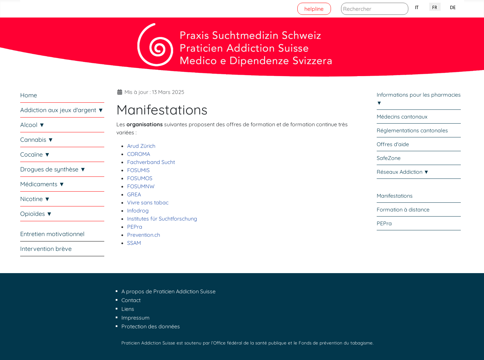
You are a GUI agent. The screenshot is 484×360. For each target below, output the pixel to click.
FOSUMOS (139, 178)
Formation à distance (403, 209)
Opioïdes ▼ (36, 214)
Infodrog (138, 210)
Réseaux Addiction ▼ (403, 171)
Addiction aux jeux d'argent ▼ (62, 110)
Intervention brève (46, 249)
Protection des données (150, 326)
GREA (134, 194)
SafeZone (389, 158)
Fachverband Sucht (151, 162)
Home (28, 95)
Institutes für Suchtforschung (162, 218)
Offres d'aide (393, 144)
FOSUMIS (138, 170)
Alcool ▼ (32, 125)
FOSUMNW (140, 186)
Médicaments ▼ (42, 184)
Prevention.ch (143, 234)
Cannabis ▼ (37, 139)
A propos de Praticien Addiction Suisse (168, 291)
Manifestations (395, 195)
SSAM (134, 242)
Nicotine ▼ (35, 199)
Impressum (135, 317)
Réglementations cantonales (412, 130)
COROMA (138, 154)
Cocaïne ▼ (35, 154)
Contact (131, 300)
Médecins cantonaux (402, 116)
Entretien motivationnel (52, 234)
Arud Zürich (141, 145)
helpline (314, 8)
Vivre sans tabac (148, 202)
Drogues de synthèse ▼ (53, 169)
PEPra (134, 226)
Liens (127, 308)
